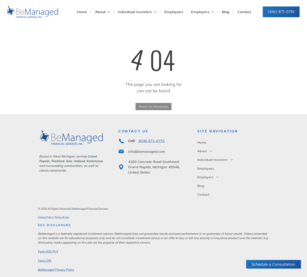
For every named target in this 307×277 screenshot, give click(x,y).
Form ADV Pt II (48, 251)
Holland (79, 161)
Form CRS (44, 261)
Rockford (57, 161)
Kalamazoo (94, 161)
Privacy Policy (45, 217)
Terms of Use (62, 217)
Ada (69, 161)
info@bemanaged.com (146, 151)
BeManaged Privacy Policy (56, 270)
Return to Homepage (153, 106)
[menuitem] (82, 11)
